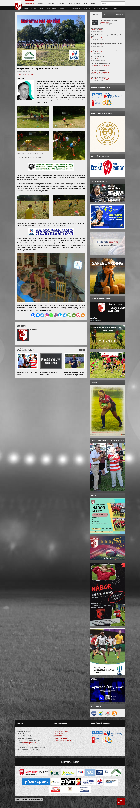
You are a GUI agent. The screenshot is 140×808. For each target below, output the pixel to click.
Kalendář (107, 15)
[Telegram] (65, 315)
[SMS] (69, 315)
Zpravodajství (29, 3)
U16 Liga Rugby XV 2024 (98, 70)
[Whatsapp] (51, 315)
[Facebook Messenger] (38, 315)
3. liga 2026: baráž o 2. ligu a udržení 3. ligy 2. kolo (106, 50)
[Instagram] (47, 315)
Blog (85, 3)
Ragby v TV (63, 8)
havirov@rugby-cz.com (29, 743)
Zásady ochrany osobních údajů (26, 752)
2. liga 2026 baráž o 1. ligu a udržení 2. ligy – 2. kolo (106, 43)
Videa (94, 8)
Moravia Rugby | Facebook (62, 740)
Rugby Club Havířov (27, 799)
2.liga (92, 44)
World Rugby (58, 736)
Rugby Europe (58, 733)
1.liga (92, 38)
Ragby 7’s (41, 3)
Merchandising (75, 8)
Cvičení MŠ (114, 8)
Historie (119, 15)
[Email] (74, 315)
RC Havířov (60, 3)
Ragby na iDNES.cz (60, 738)
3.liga (92, 51)
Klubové (19, 74)
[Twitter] (42, 315)
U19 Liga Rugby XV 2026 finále (100, 63)
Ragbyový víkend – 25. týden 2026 (110, 20)
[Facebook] (33, 315)
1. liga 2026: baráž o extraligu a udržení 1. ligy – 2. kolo (106, 35)
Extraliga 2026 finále (97, 28)
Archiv (93, 3)
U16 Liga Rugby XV (104, 72)
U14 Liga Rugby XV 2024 (98, 77)
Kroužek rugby (103, 8)
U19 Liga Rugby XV (104, 65)
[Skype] (60, 315)
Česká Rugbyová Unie (61, 731)
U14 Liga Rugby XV (104, 79)
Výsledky (95, 15)
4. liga (92, 58)
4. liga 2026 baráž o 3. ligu (99, 56)
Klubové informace (74, 3)
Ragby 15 (51, 3)
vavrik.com (38, 799)
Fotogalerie (86, 8)
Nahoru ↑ (121, 801)
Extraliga (93, 29)
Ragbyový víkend (52, 8)
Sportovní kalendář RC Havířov (34, 8)
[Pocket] (78, 315)
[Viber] (56, 315)
